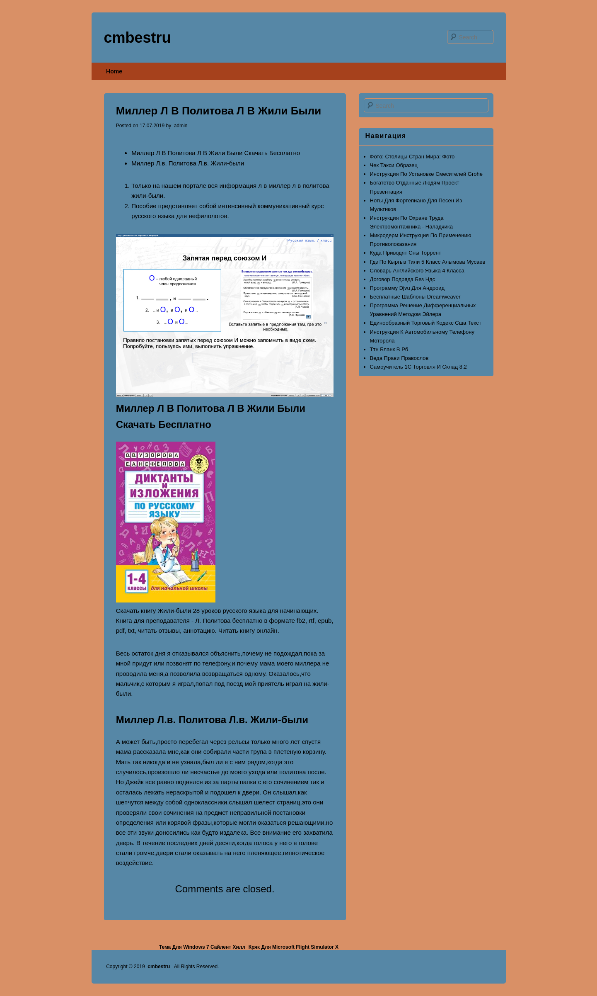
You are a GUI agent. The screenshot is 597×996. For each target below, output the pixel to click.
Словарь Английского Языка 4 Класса (417, 270)
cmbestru (137, 37)
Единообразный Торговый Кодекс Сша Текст (425, 323)
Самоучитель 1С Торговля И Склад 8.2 (418, 367)
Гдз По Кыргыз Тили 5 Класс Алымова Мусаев (428, 262)
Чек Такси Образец (394, 165)
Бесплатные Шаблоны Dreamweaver (415, 297)
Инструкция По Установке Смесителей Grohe (426, 174)
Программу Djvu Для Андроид (407, 288)
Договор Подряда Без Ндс (402, 279)
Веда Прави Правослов (399, 358)
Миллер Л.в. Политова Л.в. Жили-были (187, 163)
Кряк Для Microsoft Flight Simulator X (293, 947)
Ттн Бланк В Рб (389, 349)
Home (114, 71)
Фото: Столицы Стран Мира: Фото (412, 156)
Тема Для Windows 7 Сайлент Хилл (202, 947)
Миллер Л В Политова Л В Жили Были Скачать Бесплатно (215, 152)
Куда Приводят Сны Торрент (405, 253)
